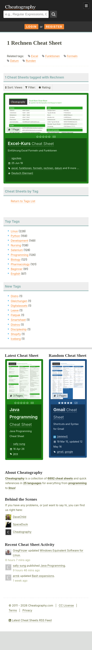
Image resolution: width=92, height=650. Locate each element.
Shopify (16, 334)
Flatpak (15, 315)
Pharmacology (20, 264)
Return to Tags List (23, 201)
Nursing (16, 245)
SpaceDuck (20, 524)
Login (31, 26)
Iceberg (16, 338)
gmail (60, 451)
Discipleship (19, 329)
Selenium (17, 250)
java (15, 453)
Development (19, 240)
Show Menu (86, 6)
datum (58, 168)
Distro (14, 296)
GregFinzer (20, 550)
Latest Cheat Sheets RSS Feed (30, 620)
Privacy (27, 610)
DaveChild (19, 517)
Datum (14, 60)
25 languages (32, 483)
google (69, 451)
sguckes (16, 158)
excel (14, 168)
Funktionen (52, 56)
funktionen (25, 168)
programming (77, 483)
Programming (19, 255)
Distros (15, 324)
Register (54, 26)
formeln (37, 168)
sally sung (19, 443)
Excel (34, 56)
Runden (31, 60)
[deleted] (62, 436)
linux (12, 488)
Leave (15, 310)
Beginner (17, 269)
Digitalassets (19, 305)
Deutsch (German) (22, 173)
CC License (66, 605)
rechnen (48, 168)
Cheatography (14, 478)
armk (16, 576)
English (15, 273)
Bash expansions (43, 576)
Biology (15, 259)
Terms (13, 610)
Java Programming (52, 565)
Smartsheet (18, 320)
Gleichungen (19, 301)
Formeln (72, 56)
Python (15, 236)
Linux (14, 231)
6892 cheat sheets (60, 478)
